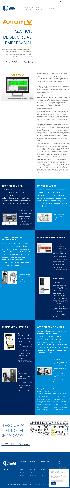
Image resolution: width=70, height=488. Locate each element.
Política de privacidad (37, 484)
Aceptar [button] (53, 483)
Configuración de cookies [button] (57, 481)
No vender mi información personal (59, 479)
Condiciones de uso (47, 484)
